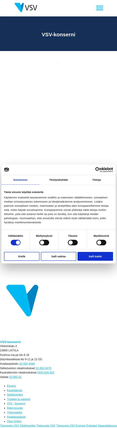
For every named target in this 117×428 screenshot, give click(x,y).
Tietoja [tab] (96, 179)
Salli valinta (58, 256)
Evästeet (91, 425)
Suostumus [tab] (20, 179)
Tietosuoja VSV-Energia (71, 425)
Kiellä (21, 256)
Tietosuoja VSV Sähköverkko (18, 425)
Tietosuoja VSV (46, 425)
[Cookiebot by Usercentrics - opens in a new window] (98, 169)
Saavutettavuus (107, 425)
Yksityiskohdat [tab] (58, 179)
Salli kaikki (95, 256)
